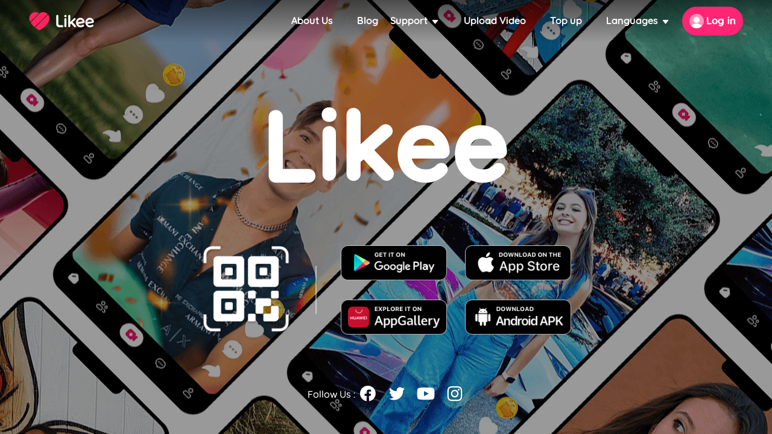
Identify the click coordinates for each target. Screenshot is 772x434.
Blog (367, 21)
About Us (312, 21)
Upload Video (495, 21)
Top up (566, 21)
